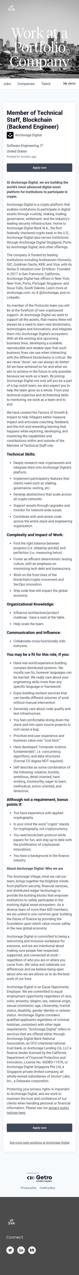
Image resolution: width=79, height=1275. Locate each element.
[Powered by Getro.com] (39, 1177)
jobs (7, 84)
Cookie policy (47, 1187)
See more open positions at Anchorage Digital (40, 1142)
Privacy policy (28, 1187)
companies (26, 84)
